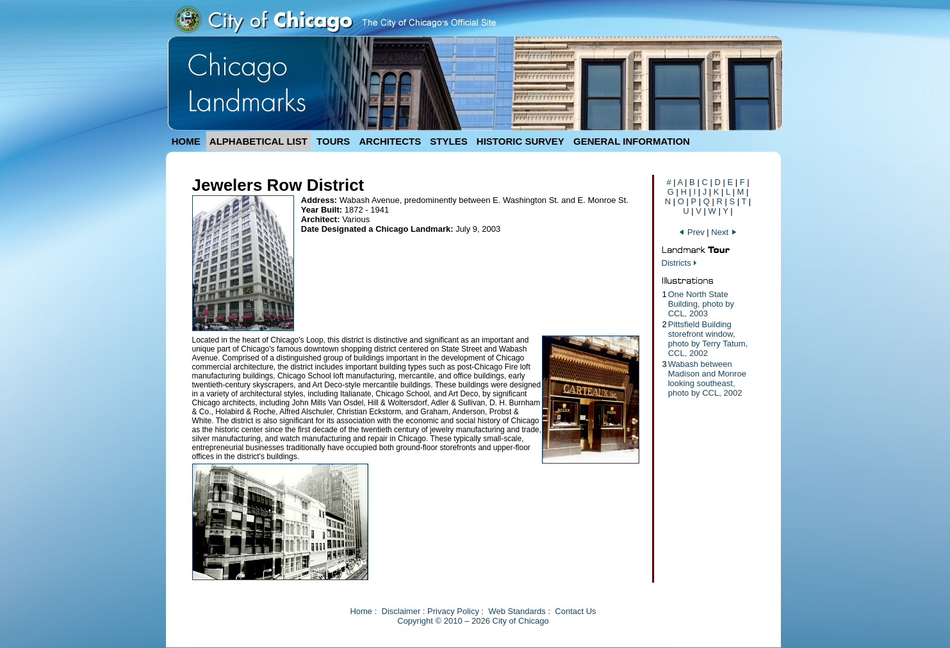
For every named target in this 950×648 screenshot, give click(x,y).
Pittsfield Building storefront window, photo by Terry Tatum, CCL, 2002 (708, 339)
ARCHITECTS (390, 141)
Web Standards (516, 611)
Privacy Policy (453, 611)
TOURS (333, 141)
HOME (186, 141)
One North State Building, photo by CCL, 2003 (701, 303)
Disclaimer (401, 611)
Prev (692, 232)
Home (361, 611)
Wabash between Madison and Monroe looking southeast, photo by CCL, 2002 (707, 378)
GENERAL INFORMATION (631, 141)
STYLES (448, 141)
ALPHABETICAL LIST (258, 141)
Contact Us (575, 611)
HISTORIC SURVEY (520, 141)
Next (724, 232)
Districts (676, 263)
